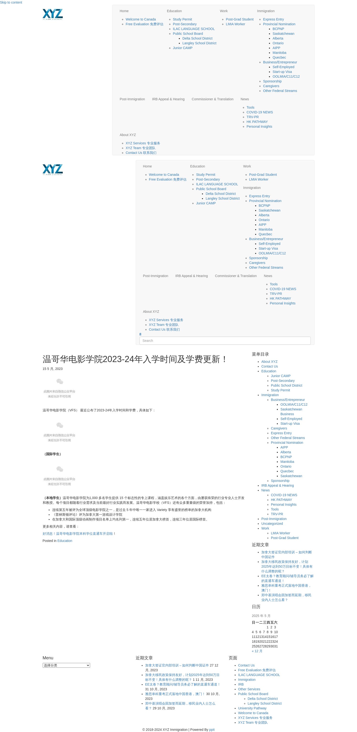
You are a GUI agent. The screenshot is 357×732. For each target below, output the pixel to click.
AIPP (276, 48)
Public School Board (188, 33)
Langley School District (199, 43)
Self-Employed (283, 67)
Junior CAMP (182, 48)
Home (124, 11)
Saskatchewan (283, 33)
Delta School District (197, 38)
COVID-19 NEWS (260, 112)
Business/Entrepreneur (280, 62)
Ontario (278, 43)
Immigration (265, 11)
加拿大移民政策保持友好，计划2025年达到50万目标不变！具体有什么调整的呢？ (287, 566)
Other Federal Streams (280, 91)
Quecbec (279, 57)
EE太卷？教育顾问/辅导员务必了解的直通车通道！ (183, 684)
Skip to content (11, 2)
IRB (241, 684)
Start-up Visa (282, 72)
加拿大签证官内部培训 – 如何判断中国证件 (177, 665)
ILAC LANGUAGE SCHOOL (194, 29)
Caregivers (271, 86)
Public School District (286, 385)
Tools (250, 107)
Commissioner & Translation (212, 99)
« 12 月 (257, 651)
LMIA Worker (235, 24)
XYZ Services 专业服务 (143, 143)
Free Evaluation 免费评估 (144, 24)
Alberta (278, 38)
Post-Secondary (185, 24)
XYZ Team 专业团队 (140, 148)
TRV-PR (253, 117)
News (245, 99)
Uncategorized (272, 523)
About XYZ (128, 135)
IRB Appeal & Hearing (168, 99)
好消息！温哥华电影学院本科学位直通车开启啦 (78, 533)
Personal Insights (259, 126)
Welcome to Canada (141, 19)
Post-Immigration (132, 99)
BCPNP (278, 29)
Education (174, 11)
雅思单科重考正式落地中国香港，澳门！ (175, 694)
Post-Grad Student (240, 19)
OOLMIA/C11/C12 (286, 76)
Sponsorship (272, 81)
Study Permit (182, 19)
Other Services (249, 689)
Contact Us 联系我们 (141, 153)
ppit (212, 730)
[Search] (140, 334)
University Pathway (252, 708)
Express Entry (273, 19)
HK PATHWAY (257, 122)
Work (224, 11)
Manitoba (279, 53)
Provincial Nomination (279, 24)
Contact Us (269, 366)
